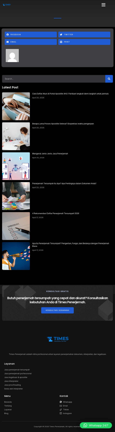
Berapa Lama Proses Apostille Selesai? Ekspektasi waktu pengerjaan (63, 123)
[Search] (109, 79)
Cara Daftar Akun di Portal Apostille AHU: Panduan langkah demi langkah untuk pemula (70, 94)
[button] (103, 5)
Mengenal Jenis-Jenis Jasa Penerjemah (50, 153)
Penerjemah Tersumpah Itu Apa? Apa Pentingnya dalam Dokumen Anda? (64, 183)
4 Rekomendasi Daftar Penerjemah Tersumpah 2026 (55, 213)
